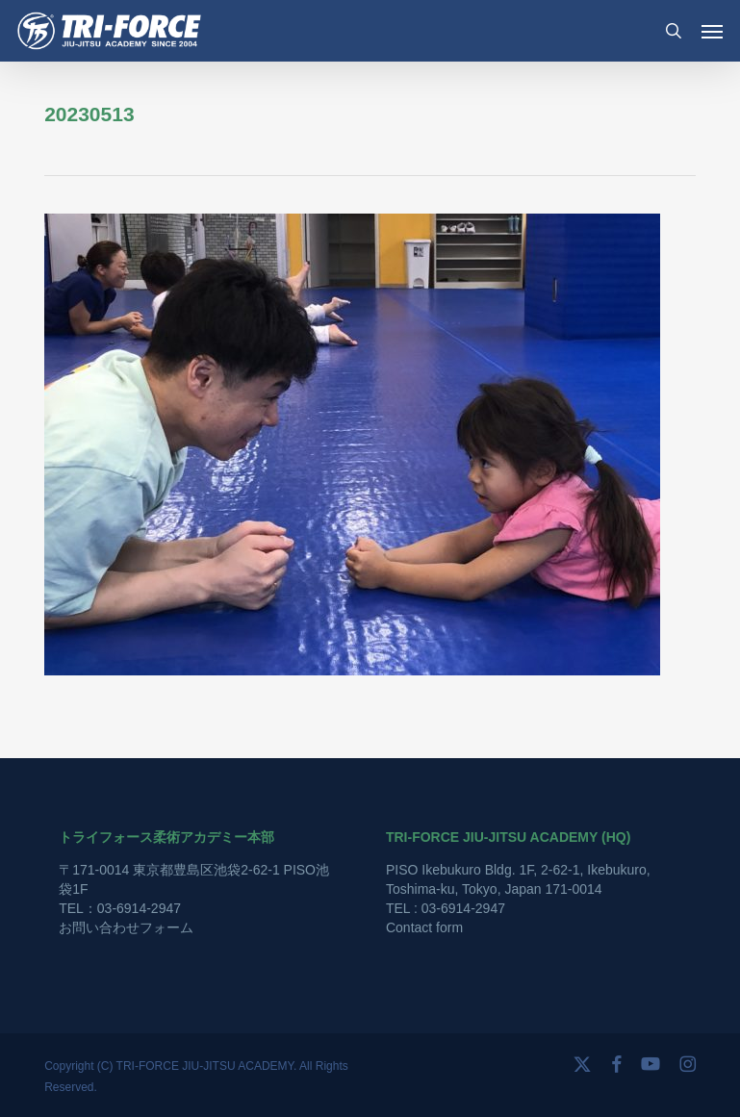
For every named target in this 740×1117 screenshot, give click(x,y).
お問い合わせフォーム (126, 927)
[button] (712, 30)
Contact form (424, 927)
